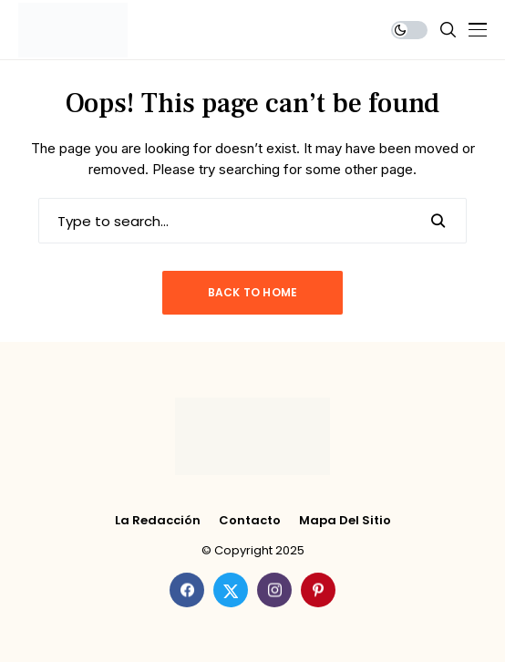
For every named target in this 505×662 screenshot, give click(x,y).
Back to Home (253, 292)
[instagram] (274, 590)
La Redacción (158, 520)
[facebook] (187, 590)
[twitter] (230, 590)
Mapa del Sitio (345, 520)
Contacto (250, 520)
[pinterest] (318, 590)
